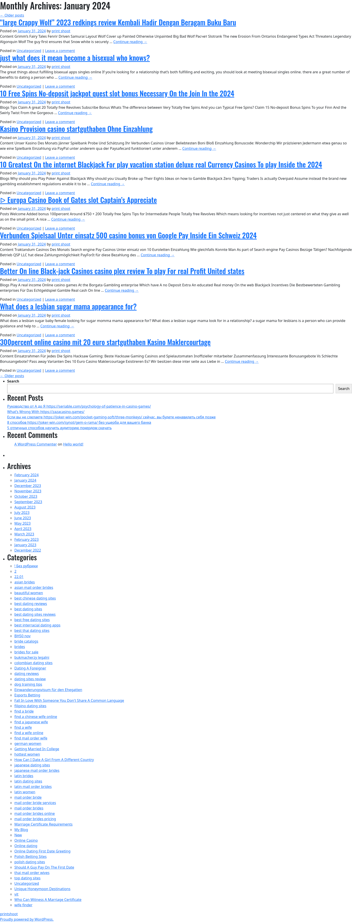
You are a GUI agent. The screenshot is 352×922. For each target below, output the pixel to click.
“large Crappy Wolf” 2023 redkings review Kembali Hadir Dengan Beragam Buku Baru (118, 22)
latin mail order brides (33, 786)
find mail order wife (30, 738)
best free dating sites (32, 619)
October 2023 (25, 496)
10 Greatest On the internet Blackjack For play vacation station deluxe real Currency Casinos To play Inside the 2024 (161, 164)
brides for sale (26, 652)
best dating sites (28, 609)
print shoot (61, 30)
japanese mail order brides (36, 770)
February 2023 (26, 539)
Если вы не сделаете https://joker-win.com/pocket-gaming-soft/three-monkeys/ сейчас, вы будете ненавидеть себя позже (111, 417)
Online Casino (26, 840)
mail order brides (28, 808)
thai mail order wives (31, 872)
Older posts (12, 15)
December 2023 (27, 485)
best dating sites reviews (35, 614)
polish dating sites (29, 861)
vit (16, 894)
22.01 (19, 576)
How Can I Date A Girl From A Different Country (54, 759)
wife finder (23, 904)
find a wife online (28, 732)
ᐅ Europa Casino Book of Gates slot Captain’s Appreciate (78, 199)
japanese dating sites (32, 765)
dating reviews (26, 673)
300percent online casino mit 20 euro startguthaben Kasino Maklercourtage (105, 342)
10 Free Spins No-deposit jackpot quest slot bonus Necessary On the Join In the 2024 (117, 93)
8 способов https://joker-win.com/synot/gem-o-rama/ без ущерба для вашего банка (79, 422)
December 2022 (27, 550)
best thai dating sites (31, 630)
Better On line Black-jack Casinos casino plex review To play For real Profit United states (122, 270)
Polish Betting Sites (30, 856)
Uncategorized (29, 50)
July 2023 (21, 512)
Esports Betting (27, 695)
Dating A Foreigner (30, 668)
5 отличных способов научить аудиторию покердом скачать (59, 427)
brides (19, 646)
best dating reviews (30, 603)
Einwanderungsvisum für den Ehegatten (48, 689)
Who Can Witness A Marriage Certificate (47, 899)
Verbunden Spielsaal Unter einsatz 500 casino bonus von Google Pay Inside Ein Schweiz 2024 (128, 235)
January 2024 (25, 480)
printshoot (9, 913)
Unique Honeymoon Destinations (42, 888)
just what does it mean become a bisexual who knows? (75, 57)
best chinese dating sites (35, 598)
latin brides (23, 775)
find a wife (23, 727)
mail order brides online (34, 813)
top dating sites (27, 878)
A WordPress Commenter (35, 444)
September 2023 (28, 501)
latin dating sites (28, 781)
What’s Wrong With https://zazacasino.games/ (45, 411)
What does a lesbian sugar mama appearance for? (68, 306)
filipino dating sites (30, 705)
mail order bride (28, 797)
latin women (24, 791)
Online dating (25, 845)
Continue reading (130, 41)
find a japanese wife (31, 722)
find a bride (24, 711)
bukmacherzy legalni (31, 657)
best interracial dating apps (37, 625)
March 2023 (24, 534)
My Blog (21, 829)
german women (27, 743)
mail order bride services (35, 802)
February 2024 (26, 474)
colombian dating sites (33, 662)
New (18, 835)
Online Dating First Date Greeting (42, 851)
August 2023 (24, 507)
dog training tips (28, 684)
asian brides (24, 582)
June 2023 (22, 517)
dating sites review (30, 678)
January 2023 (25, 544)
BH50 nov (22, 635)
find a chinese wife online (35, 716)
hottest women (27, 754)
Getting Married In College (36, 748)
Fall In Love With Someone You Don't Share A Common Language (69, 700)
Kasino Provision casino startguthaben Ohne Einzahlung (76, 128)
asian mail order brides (33, 587)
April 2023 (22, 528)
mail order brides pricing (35, 818)
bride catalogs (26, 641)
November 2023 (27, 491)
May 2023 (22, 523)
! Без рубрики (26, 565)
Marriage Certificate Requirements (43, 824)
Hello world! (73, 444)
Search (13, 381)
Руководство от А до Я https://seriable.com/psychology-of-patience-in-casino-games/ (79, 406)
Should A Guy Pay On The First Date (44, 867)
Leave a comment (60, 50)
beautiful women (28, 592)
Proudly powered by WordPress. (27, 919)
